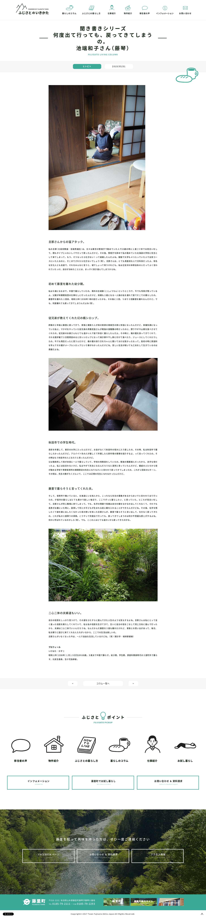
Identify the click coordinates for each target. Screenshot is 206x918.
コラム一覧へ (103, 683)
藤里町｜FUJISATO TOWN (33, 902)
